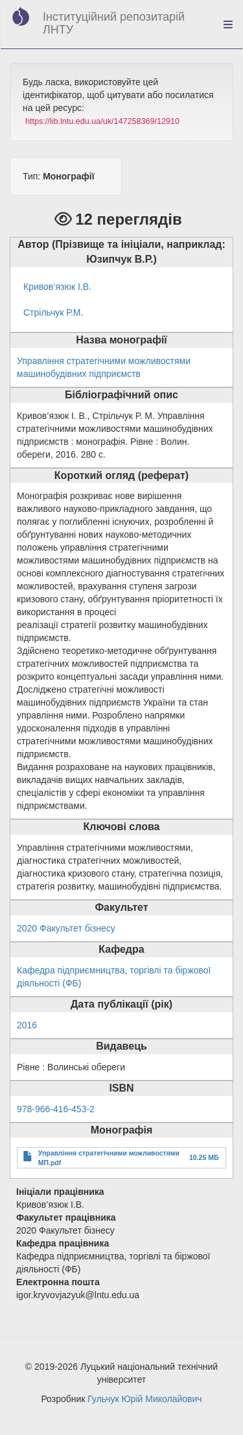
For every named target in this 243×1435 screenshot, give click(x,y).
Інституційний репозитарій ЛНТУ (114, 23)
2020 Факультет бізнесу (66, 928)
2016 (27, 1025)
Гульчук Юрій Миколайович (144, 1399)
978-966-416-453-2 (56, 1109)
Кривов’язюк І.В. (57, 286)
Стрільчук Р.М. (53, 312)
